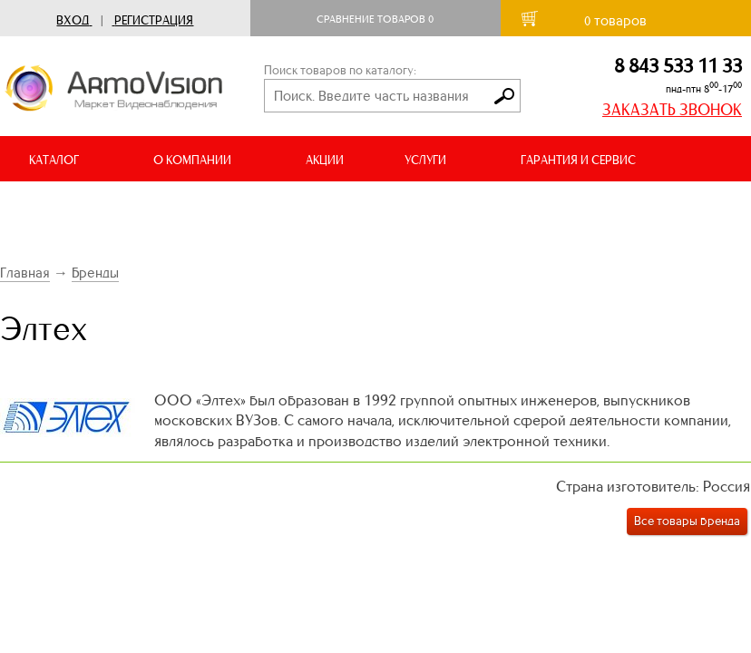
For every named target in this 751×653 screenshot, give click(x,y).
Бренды (95, 272)
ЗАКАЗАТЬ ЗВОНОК (672, 110)
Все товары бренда (687, 521)
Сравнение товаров (375, 19)
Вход (72, 20)
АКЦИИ (325, 160)
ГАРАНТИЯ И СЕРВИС (578, 160)
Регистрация (153, 20)
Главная (25, 272)
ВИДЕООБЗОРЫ (253, 205)
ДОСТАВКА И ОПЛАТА (89, 205)
